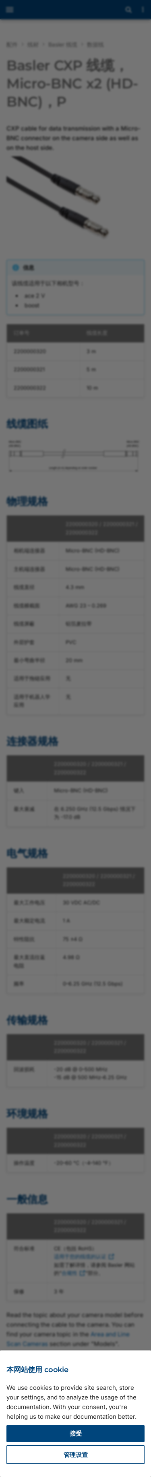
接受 (76, 1433)
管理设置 (76, 1455)
